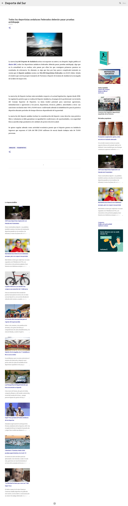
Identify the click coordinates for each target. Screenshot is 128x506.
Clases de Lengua (104, 89)
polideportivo (21, 147)
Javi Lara (101, 93)
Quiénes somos (103, 226)
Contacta (101, 222)
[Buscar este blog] (117, 3)
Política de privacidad (105, 224)
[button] (10, 28)
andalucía (12, 147)
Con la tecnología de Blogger (64, 503)
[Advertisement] (41, 87)
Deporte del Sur (15, 3)
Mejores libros (102, 91)
